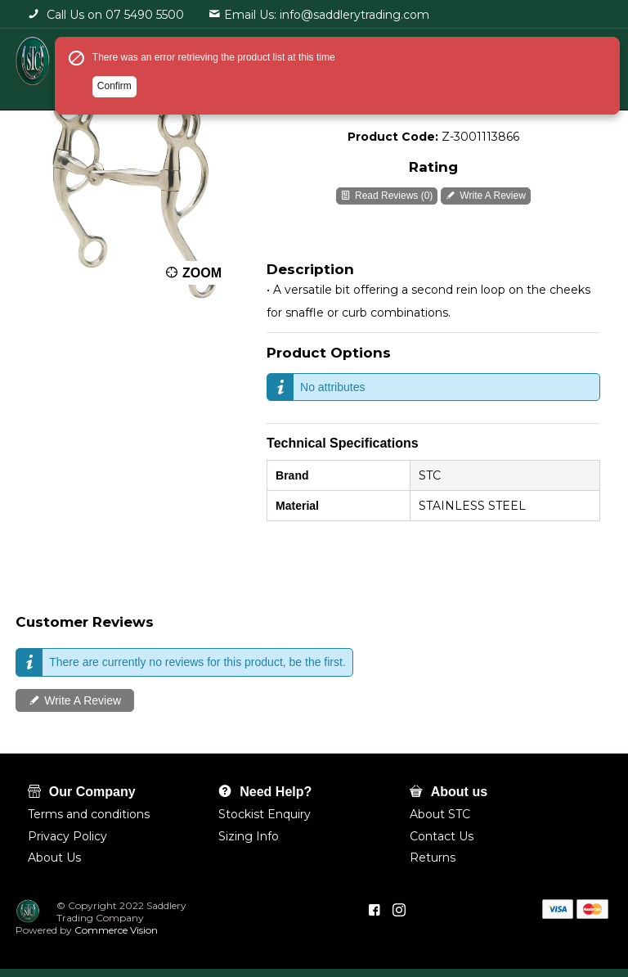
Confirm (114, 86)
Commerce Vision (115, 930)
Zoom (202, 273)
